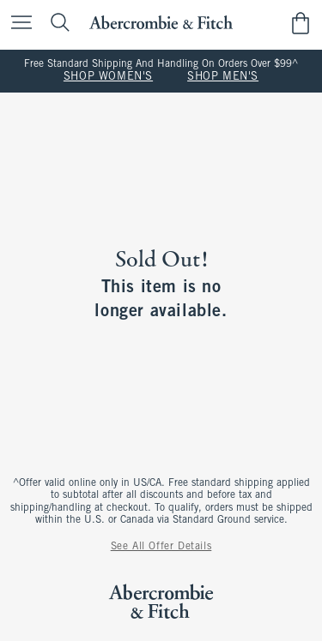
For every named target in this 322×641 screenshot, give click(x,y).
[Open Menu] (17, 23)
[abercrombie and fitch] (161, 22)
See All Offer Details (161, 547)
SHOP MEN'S (222, 77)
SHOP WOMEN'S (108, 77)
